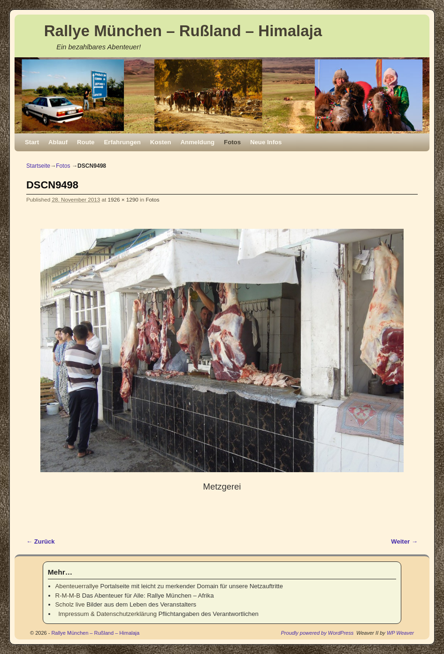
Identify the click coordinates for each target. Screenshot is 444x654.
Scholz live (70, 604)
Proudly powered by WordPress (317, 633)
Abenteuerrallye (77, 586)
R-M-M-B (67, 595)
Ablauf (58, 142)
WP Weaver (400, 633)
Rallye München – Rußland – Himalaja (183, 30)
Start (32, 142)
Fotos (232, 142)
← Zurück (40, 541)
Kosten (160, 142)
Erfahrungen (122, 142)
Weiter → (404, 541)
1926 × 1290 (123, 199)
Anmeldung (198, 142)
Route (85, 142)
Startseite (38, 166)
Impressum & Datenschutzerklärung (106, 613)
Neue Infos (266, 142)
